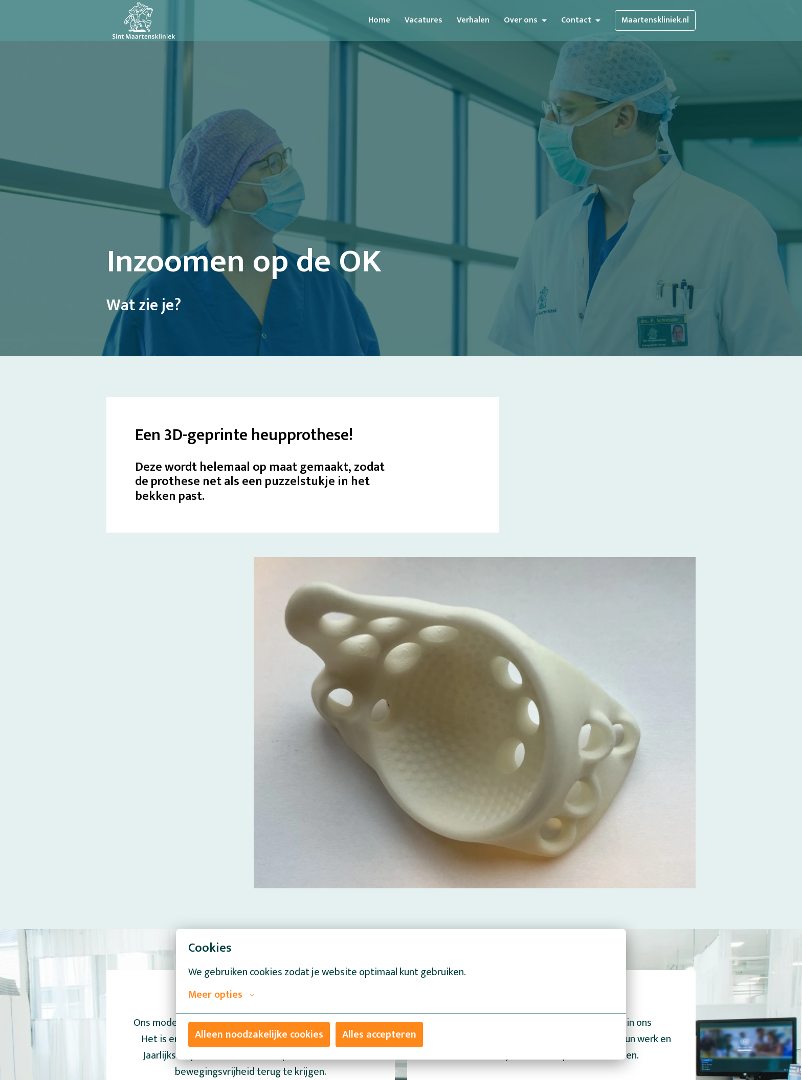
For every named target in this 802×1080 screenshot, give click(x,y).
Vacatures (423, 20)
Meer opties (221, 995)
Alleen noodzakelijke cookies (259, 1034)
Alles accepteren (379, 1034)
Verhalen (473, 20)
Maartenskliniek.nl (655, 20)
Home (379, 20)
